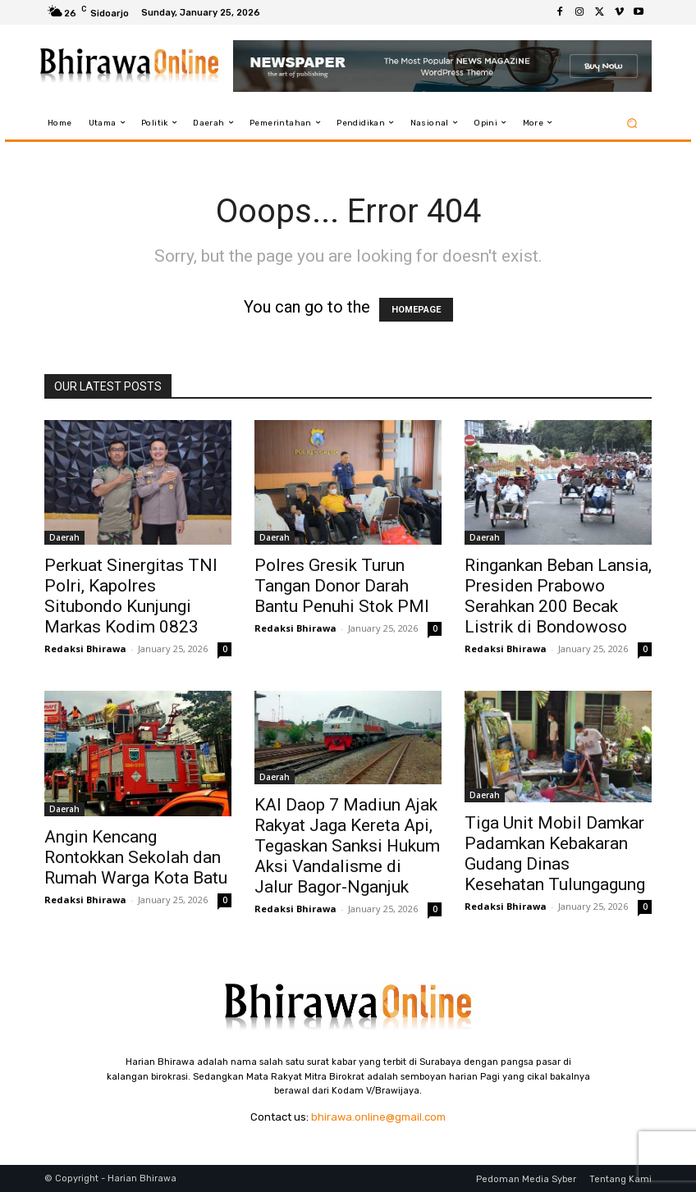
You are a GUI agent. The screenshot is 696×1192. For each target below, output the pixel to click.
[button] (632, 123)
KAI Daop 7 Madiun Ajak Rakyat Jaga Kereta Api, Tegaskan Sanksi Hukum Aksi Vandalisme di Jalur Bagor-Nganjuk (347, 846)
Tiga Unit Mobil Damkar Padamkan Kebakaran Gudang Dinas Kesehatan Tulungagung (555, 853)
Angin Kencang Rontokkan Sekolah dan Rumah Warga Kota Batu (135, 857)
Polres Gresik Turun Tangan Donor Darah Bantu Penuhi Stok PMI (341, 585)
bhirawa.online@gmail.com (378, 1117)
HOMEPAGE (416, 309)
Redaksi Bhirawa (85, 648)
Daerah (64, 537)
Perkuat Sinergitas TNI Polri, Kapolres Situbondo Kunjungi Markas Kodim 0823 (131, 596)
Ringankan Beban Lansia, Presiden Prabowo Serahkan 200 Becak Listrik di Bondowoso (558, 596)
